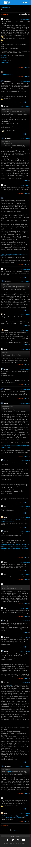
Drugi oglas (4, 57)
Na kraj (28, 14)
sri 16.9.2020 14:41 (25, 349)
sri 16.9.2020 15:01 (25, 460)
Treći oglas (4, 60)
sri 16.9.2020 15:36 (25, 517)
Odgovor (21, 67)
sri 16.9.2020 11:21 (25, 72)
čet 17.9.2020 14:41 (25, 813)
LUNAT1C (6, 198)
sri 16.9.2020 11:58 (25, 106)
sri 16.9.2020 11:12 (25, 19)
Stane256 (6, 19)
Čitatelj (6, 369)
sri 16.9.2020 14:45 (25, 389)
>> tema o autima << (6, 74)
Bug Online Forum (7, 2)
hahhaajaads (7, 81)
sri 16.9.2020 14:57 (25, 403)
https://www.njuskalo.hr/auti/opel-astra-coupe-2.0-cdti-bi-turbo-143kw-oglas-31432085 (14, 816)
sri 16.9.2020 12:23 (25, 138)
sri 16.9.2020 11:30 (25, 81)
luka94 (5, 349)
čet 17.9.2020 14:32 (25, 766)
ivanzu (5, 185)
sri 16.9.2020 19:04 (25, 531)
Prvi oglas (3, 55)
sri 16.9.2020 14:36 (25, 330)
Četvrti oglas (4, 62)
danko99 (6, 330)
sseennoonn (7, 72)
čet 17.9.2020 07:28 (25, 637)
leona (9, 685)
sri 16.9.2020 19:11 (25, 562)
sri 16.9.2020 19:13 (25, 574)
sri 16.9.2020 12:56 (25, 269)
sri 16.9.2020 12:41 (25, 198)
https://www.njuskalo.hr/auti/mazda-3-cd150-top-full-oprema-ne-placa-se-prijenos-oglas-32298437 (15, 545)
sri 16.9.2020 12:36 (25, 185)
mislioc (6, 517)
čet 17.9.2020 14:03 (25, 682)
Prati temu (22, 14)
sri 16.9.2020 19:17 (25, 584)
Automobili (5, 7)
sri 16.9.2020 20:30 (25, 620)
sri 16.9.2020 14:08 (25, 314)
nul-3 (5, 314)
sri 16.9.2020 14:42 (25, 369)
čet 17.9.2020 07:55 (25, 651)
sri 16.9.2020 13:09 (25, 281)
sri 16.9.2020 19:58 (25, 608)
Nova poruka (4, 14)
